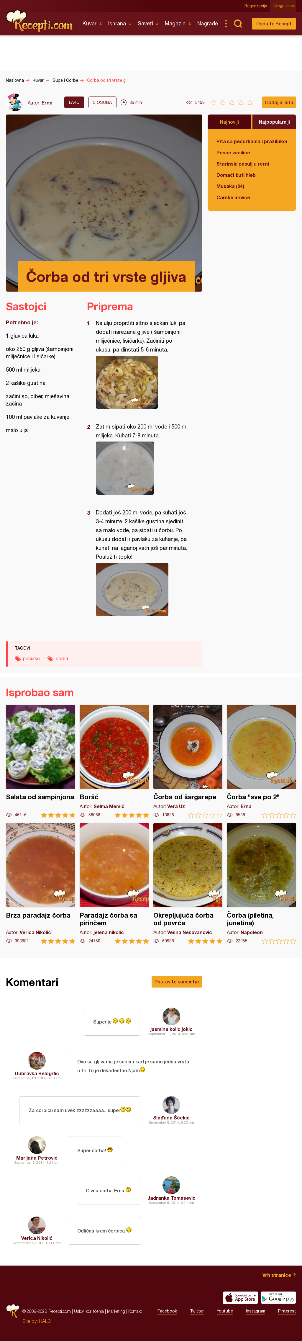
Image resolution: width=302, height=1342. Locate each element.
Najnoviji (229, 122)
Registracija (256, 6)
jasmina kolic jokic (171, 1029)
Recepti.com (40, 21)
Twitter (197, 1312)
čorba (62, 658)
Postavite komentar (177, 981)
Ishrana (117, 23)
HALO (45, 1321)
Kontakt (135, 1311)
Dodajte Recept (274, 23)
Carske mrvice (233, 197)
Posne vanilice (233, 152)
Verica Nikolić (36, 1238)
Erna (47, 102)
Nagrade (207, 23)
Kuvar (89, 23)
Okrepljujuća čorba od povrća (188, 883)
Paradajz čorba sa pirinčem (114, 883)
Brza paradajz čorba (40, 883)
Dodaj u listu (279, 102)
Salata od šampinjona (40, 761)
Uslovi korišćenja (89, 1311)
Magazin (175, 23)
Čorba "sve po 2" (261, 761)
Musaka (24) (230, 186)
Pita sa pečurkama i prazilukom (251, 141)
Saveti (145, 23)
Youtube (225, 1312)
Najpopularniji (274, 122)
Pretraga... (238, 23)
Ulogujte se (285, 6)
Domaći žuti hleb (236, 175)
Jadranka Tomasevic (171, 1198)
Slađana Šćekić (171, 1118)
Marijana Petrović (37, 1158)
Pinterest (287, 1312)
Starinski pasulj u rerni (242, 163)
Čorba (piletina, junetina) (261, 883)
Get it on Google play (278, 1298)
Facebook (167, 1312)
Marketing (116, 1311)
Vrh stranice (276, 1275)
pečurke (31, 658)
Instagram (255, 1312)
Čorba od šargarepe (188, 761)
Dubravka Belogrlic (37, 1073)
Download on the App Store (240, 1298)
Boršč (114, 761)
